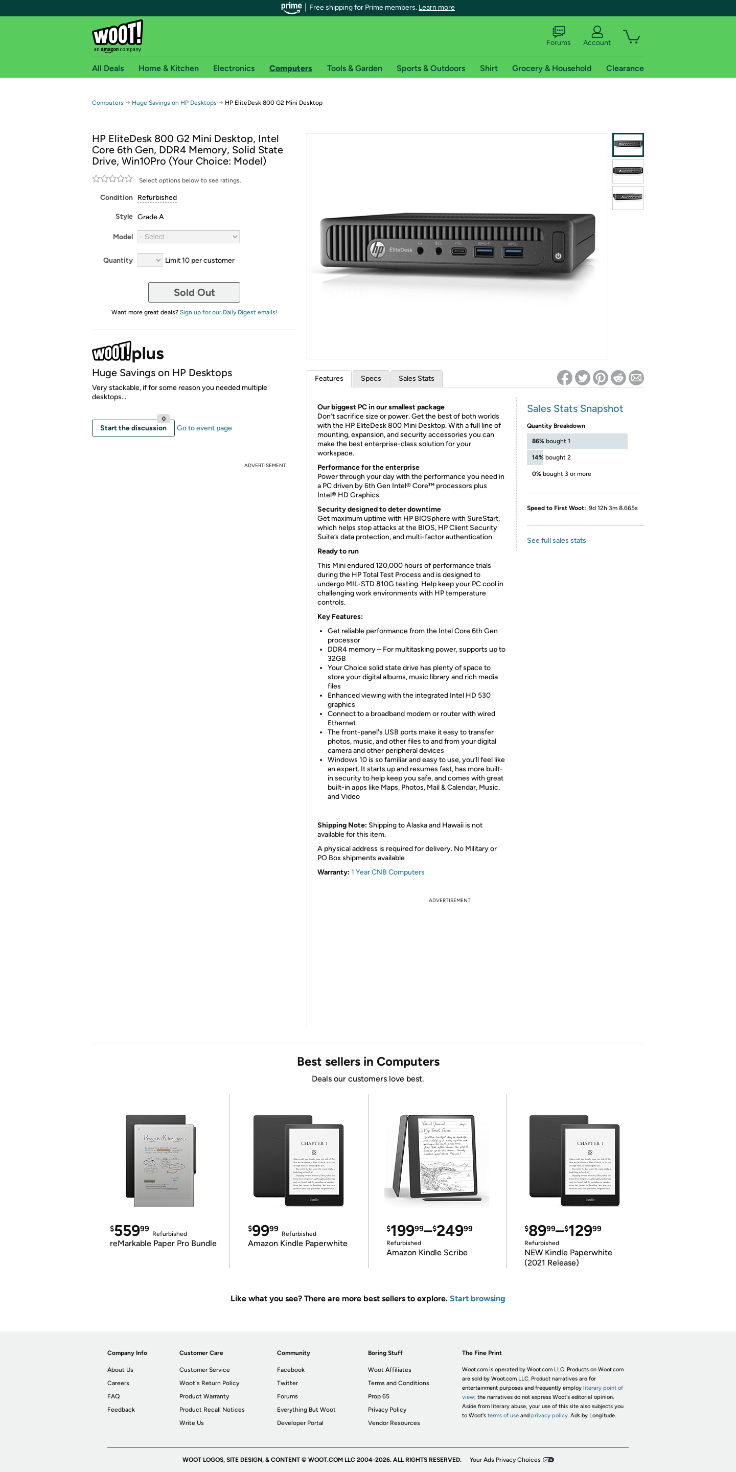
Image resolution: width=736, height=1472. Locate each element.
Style (124, 216)
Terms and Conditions (398, 1383)
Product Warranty (204, 1396)
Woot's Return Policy (209, 1383)
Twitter (287, 1383)
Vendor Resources (394, 1423)
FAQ (113, 1396)
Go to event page (204, 428)
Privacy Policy (387, 1409)
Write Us (191, 1423)
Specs (371, 378)
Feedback (121, 1409)
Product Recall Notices (212, 1409)
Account (597, 36)
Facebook (291, 1369)
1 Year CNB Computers (388, 872)
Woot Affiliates (389, 1369)
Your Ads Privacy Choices (505, 1459)
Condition (116, 197)
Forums (558, 36)
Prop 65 (378, 1396)
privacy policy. (550, 1415)
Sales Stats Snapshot (575, 408)
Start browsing (477, 1298)
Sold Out (194, 292)
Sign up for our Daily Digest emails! (229, 312)
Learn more (437, 7)
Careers (118, 1383)
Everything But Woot (306, 1409)
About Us (120, 1369)
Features (329, 378)
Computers (108, 102)
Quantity (118, 260)
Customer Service (204, 1369)
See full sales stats (556, 540)
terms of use (503, 1415)
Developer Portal (300, 1423)
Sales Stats (416, 378)
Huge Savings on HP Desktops (174, 102)
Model (123, 237)
